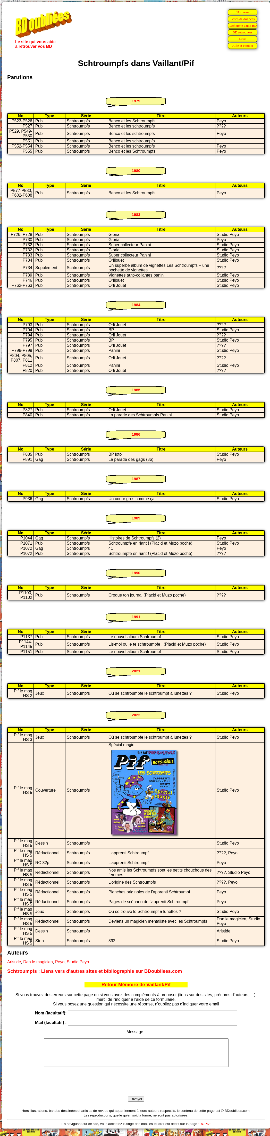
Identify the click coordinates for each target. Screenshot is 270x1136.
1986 (136, 434)
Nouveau (242, 12)
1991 (136, 617)
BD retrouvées (242, 32)
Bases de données (242, 19)
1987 (136, 479)
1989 (136, 518)
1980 (136, 170)
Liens (243, 39)
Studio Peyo (78, 962)
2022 (136, 715)
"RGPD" (204, 1129)
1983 (136, 214)
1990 (136, 573)
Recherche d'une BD (243, 26)
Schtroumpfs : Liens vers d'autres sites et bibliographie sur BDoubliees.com (94, 971)
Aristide (14, 962)
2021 (136, 671)
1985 (136, 390)
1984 (136, 305)
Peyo (59, 962)
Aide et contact (242, 46)
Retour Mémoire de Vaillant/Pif (136, 984)
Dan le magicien (38, 962)
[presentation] (136, 1087)
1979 (136, 101)
